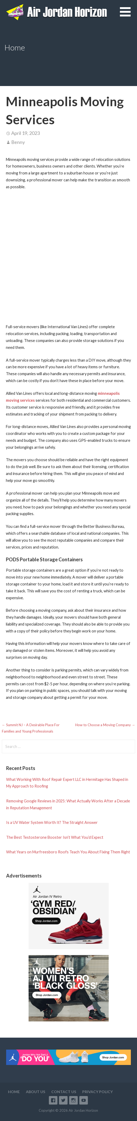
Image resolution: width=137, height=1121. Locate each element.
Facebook (53, 1100)
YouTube (83, 1100)
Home (14, 1091)
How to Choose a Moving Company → (105, 725)
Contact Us (63, 1091)
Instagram (73, 1100)
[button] (128, 15)
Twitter (63, 1100)
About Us (35, 1091)
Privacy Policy (97, 1091)
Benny (18, 142)
